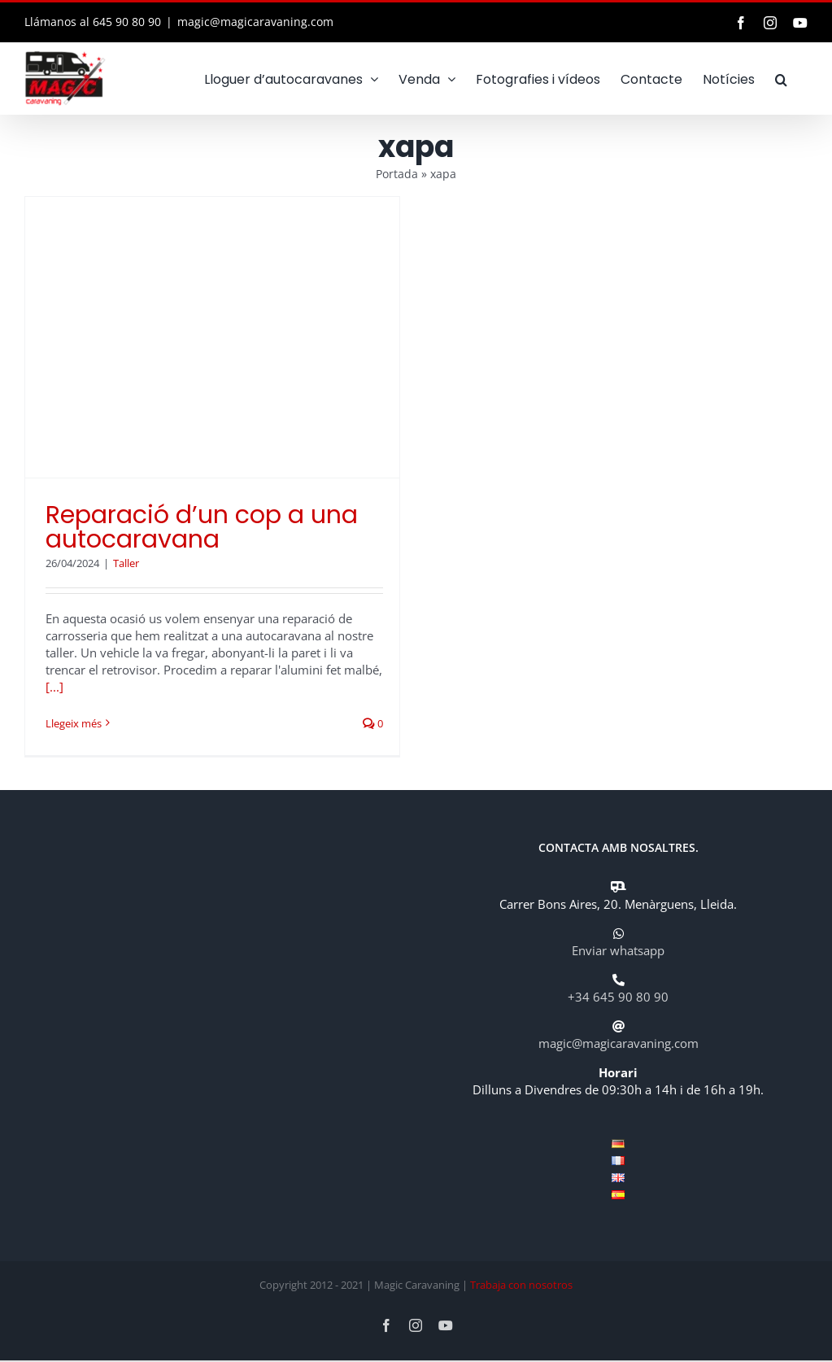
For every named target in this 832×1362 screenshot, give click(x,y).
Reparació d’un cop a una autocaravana (202, 527)
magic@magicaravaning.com (255, 21)
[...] (54, 687)
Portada (397, 173)
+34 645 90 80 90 (618, 997)
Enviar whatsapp (618, 950)
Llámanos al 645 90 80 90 (92, 21)
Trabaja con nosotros (521, 1284)
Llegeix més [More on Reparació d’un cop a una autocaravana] (74, 723)
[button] (781, 78)
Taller (126, 563)
